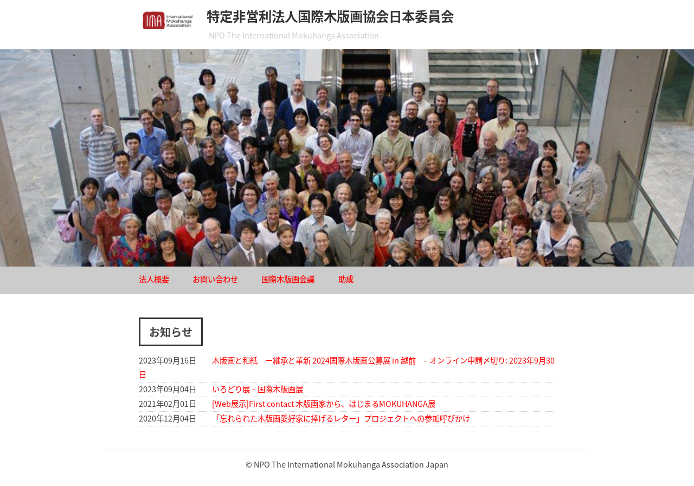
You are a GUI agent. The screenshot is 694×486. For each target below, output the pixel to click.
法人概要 (154, 279)
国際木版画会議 (287, 279)
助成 (346, 279)
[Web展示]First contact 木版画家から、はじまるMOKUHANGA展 (323, 404)
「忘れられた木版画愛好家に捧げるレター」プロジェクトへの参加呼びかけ (341, 418)
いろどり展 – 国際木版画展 (257, 389)
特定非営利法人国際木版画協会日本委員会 (330, 16)
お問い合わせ (215, 279)
